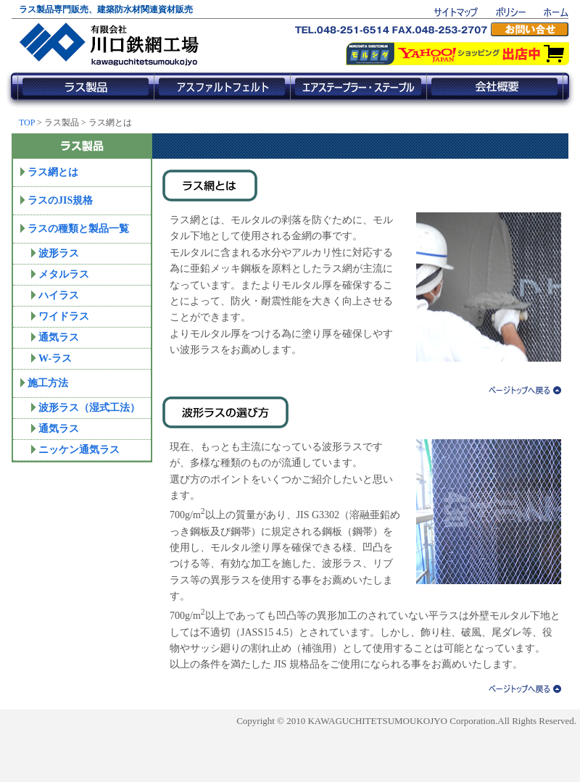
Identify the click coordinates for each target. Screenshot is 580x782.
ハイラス (58, 295)
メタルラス (63, 274)
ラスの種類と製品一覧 (78, 228)
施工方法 (48, 383)
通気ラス (58, 337)
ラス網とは (53, 172)
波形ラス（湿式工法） (89, 407)
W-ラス (55, 358)
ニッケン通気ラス (79, 449)
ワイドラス (63, 316)
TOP (27, 122)
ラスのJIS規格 (60, 200)
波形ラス (58, 253)
